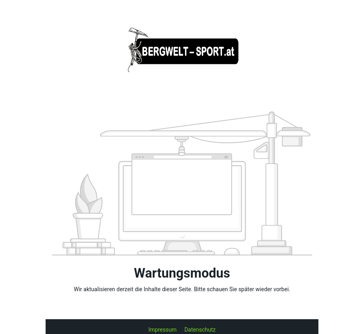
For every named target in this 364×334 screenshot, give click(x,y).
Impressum (163, 329)
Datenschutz (200, 329)
